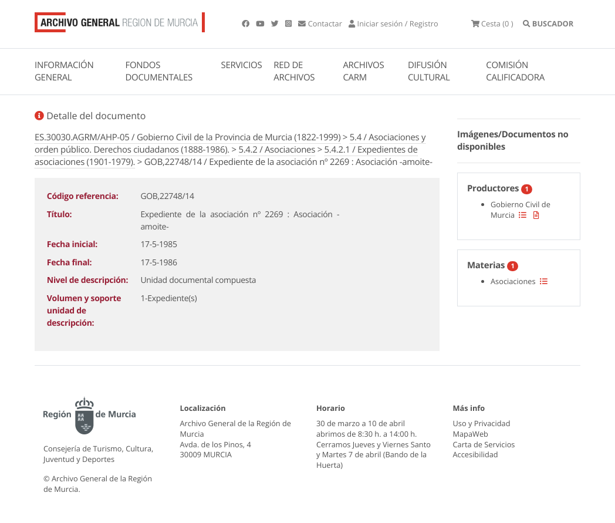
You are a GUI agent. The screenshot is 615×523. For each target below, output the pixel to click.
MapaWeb (470, 433)
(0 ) (492, 23)
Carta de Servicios (484, 444)
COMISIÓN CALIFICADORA (515, 71)
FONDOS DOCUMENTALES (158, 71)
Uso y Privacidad (482, 423)
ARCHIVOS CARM (363, 71)
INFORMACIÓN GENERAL (64, 71)
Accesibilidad (475, 454)
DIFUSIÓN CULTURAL (429, 71)
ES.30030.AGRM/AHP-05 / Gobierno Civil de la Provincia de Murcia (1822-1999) (187, 137)
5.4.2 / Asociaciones (276, 150)
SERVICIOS (241, 65)
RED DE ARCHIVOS (294, 71)
